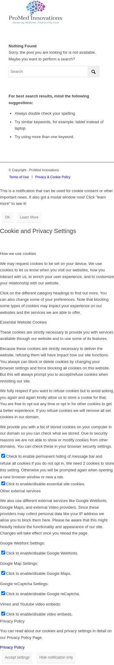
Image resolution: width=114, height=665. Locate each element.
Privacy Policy (12, 647)
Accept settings (17, 657)
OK (7, 217)
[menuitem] (19, 176)
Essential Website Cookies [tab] (23, 322)
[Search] (54, 71)
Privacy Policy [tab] (12, 621)
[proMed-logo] (47, 12)
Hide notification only (56, 657)
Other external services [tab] (20, 491)
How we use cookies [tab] (18, 253)
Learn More (29, 217)
